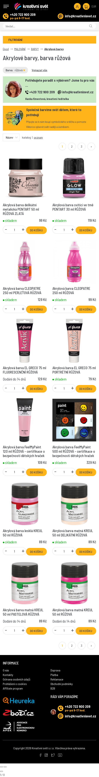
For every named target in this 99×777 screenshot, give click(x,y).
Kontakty (8, 675)
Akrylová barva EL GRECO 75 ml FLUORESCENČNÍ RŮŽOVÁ (24, 370)
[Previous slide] (1, 766)
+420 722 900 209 (22, 14)
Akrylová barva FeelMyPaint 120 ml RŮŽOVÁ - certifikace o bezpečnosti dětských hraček (24, 451)
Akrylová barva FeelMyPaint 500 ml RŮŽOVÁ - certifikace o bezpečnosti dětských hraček (73, 451)
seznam (38, 137)
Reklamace (57, 679)
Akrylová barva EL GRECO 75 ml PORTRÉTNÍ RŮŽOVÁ (74, 370)
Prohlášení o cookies (15, 684)
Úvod (6, 49)
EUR (94, 6)
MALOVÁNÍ (19, 49)
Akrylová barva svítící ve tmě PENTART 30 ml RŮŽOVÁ (72, 207)
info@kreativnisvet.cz (80, 16)
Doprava (55, 670)
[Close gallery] (1, 771)
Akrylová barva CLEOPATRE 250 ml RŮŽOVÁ (71, 290)
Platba (54, 675)
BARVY (35, 49)
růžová (20, 70)
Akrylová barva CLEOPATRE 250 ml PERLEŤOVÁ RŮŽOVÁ (22, 290)
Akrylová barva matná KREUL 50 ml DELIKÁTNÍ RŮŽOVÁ (72, 532)
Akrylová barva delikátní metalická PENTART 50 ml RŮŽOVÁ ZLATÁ (21, 209)
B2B (53, 688)
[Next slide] (5, 766)
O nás (6, 670)
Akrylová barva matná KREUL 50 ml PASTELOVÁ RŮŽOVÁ (23, 612)
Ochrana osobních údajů (16, 679)
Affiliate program (13, 688)
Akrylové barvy (54, 49)
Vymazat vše (39, 70)
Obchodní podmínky (62, 684)
